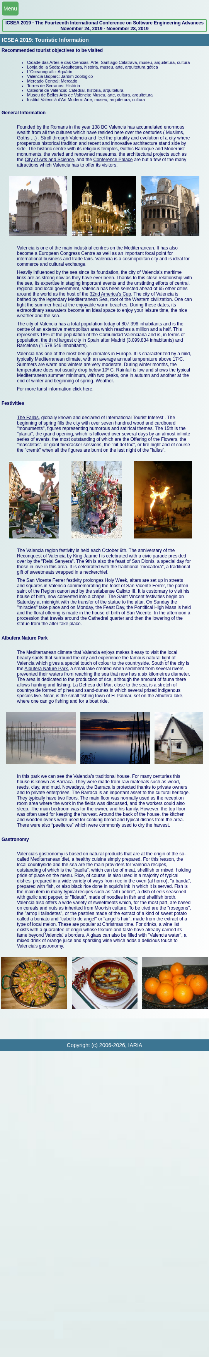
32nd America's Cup (110, 294)
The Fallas (28, 417)
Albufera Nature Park (46, 668)
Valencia (25, 248)
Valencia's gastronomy (40, 854)
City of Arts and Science (49, 159)
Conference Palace (113, 159)
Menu (10, 8)
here (87, 389)
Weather (103, 381)
